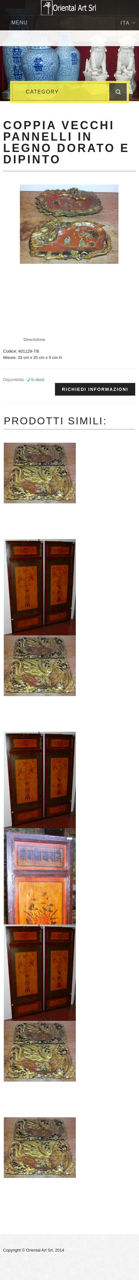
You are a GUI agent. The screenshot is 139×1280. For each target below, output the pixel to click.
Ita (127, 23)
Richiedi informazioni (95, 389)
